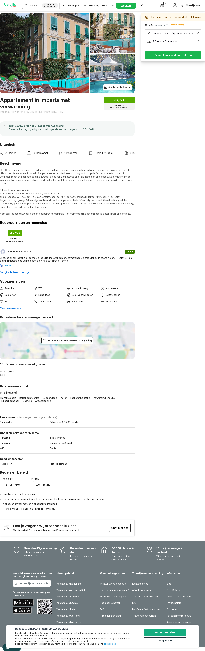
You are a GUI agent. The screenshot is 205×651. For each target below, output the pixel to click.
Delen (106, 18)
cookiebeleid (110, 644)
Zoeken (126, 5)
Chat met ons (119, 527)
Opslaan (122, 18)
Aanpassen (166, 640)
